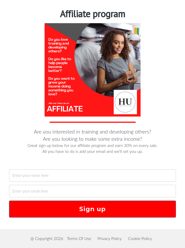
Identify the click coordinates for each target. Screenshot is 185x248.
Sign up (92, 209)
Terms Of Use (79, 238)
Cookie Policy (140, 238)
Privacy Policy (109, 238)
